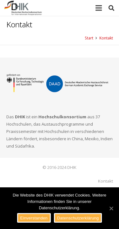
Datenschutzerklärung (78, 218)
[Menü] (98, 8)
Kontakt (105, 181)
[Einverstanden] (111, 208)
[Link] (23, 8)
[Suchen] (111, 8)
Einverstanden (34, 218)
